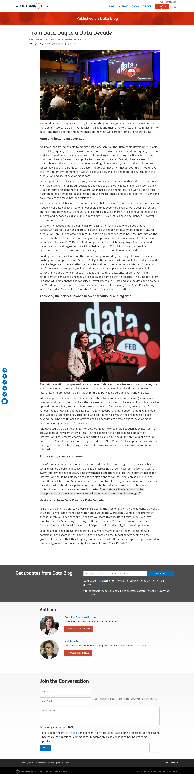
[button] (175, 7)
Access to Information (45, 763)
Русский (160, 580)
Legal (18, 763)
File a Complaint (171, 763)
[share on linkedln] (4, 388)
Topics (135, 6)
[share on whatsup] (4, 394)
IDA (46, 771)
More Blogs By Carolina (79, 629)
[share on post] (4, 382)
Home (111, 6)
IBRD (40, 771)
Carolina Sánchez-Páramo (43, 39)
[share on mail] (4, 370)
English (43, 43)
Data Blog (109, 19)
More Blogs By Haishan (78, 653)
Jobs (58, 763)
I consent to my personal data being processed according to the (129, 592)
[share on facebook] (4, 376)
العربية (69, 43)
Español (61, 43)
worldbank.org (168, 2)
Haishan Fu (66, 39)
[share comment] (4, 401)
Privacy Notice (70, 732)
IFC (51, 771)
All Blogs (123, 6)
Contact (147, 6)
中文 (75, 43)
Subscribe (160, 573)
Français (51, 43)
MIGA (57, 771)
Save (45, 748)
